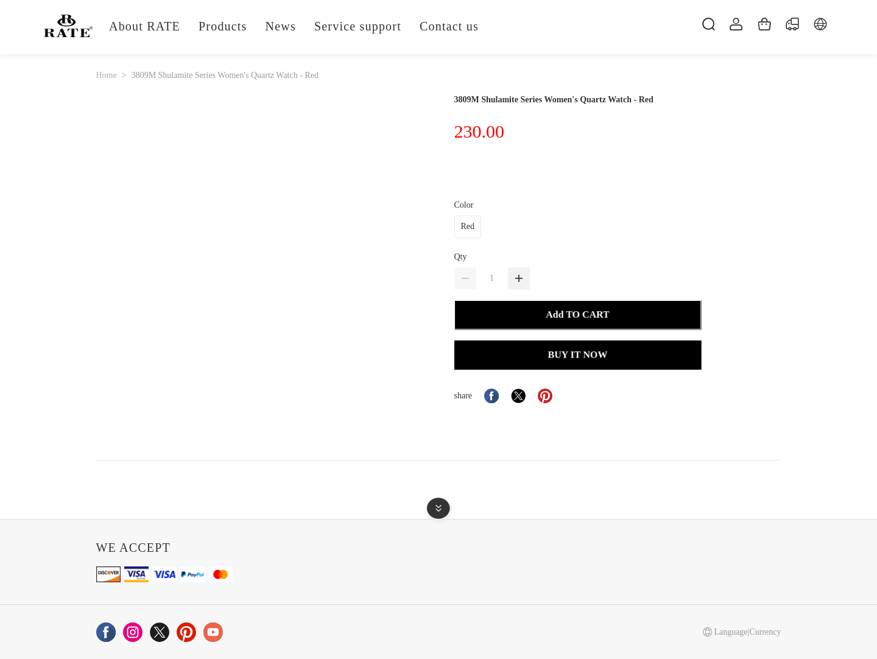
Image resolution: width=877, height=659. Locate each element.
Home (106, 75)
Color (464, 205)
